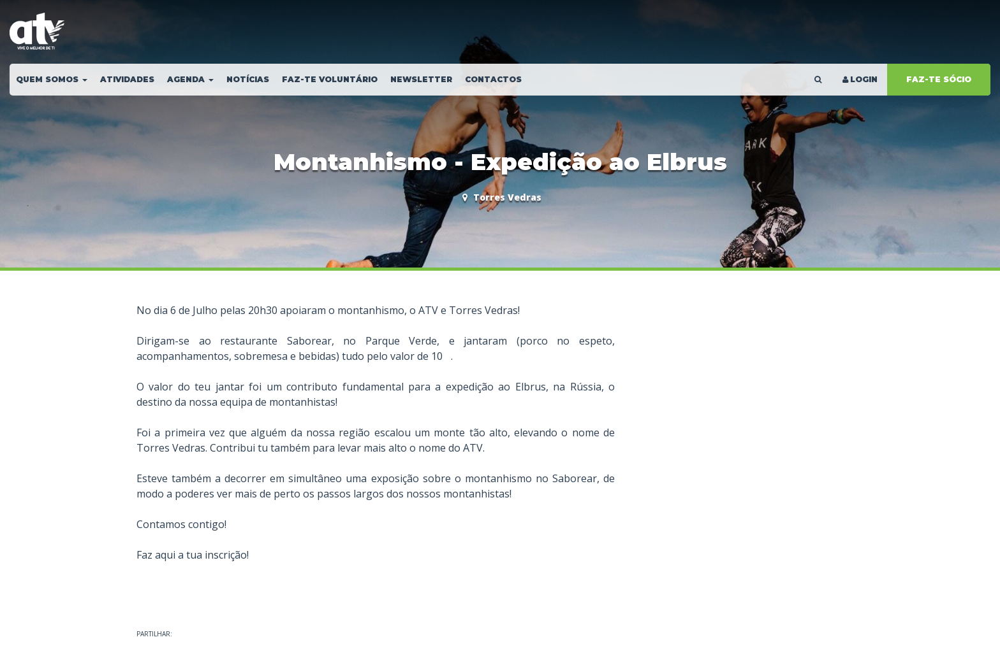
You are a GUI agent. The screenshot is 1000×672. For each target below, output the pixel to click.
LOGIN (859, 79)
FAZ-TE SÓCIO (938, 79)
